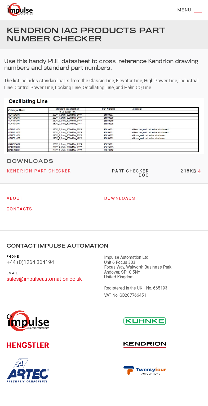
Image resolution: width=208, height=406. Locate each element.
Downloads (120, 198)
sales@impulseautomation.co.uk (44, 279)
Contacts (20, 208)
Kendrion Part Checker (39, 172)
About (15, 198)
